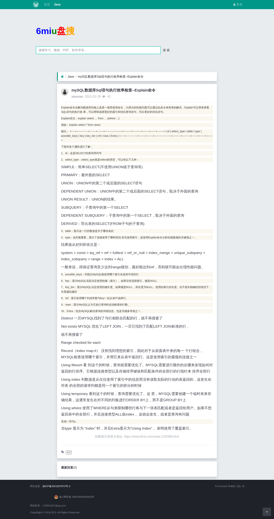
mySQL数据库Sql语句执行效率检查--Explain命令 (110, 76)
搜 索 (166, 50)
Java (57, 4)
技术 (69, 452)
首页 (46, 4)
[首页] (62, 76)
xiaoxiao (77, 96)
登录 (237, 4)
